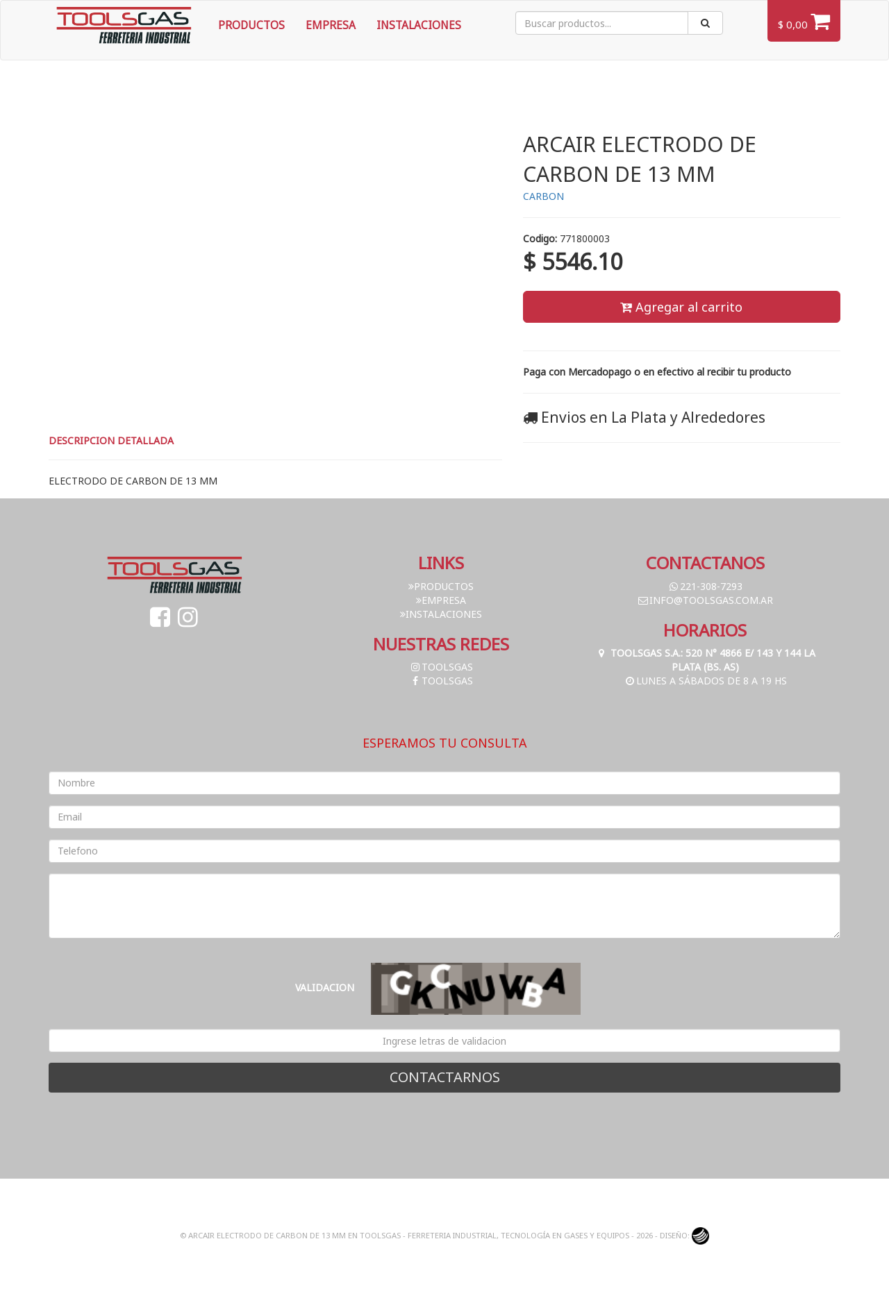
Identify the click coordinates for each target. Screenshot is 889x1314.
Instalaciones (418, 25)
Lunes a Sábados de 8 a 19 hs (705, 680)
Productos (251, 25)
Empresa (331, 25)
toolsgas (441, 666)
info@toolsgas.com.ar (705, 600)
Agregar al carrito (681, 306)
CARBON (543, 196)
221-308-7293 (704, 586)
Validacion (324, 987)
